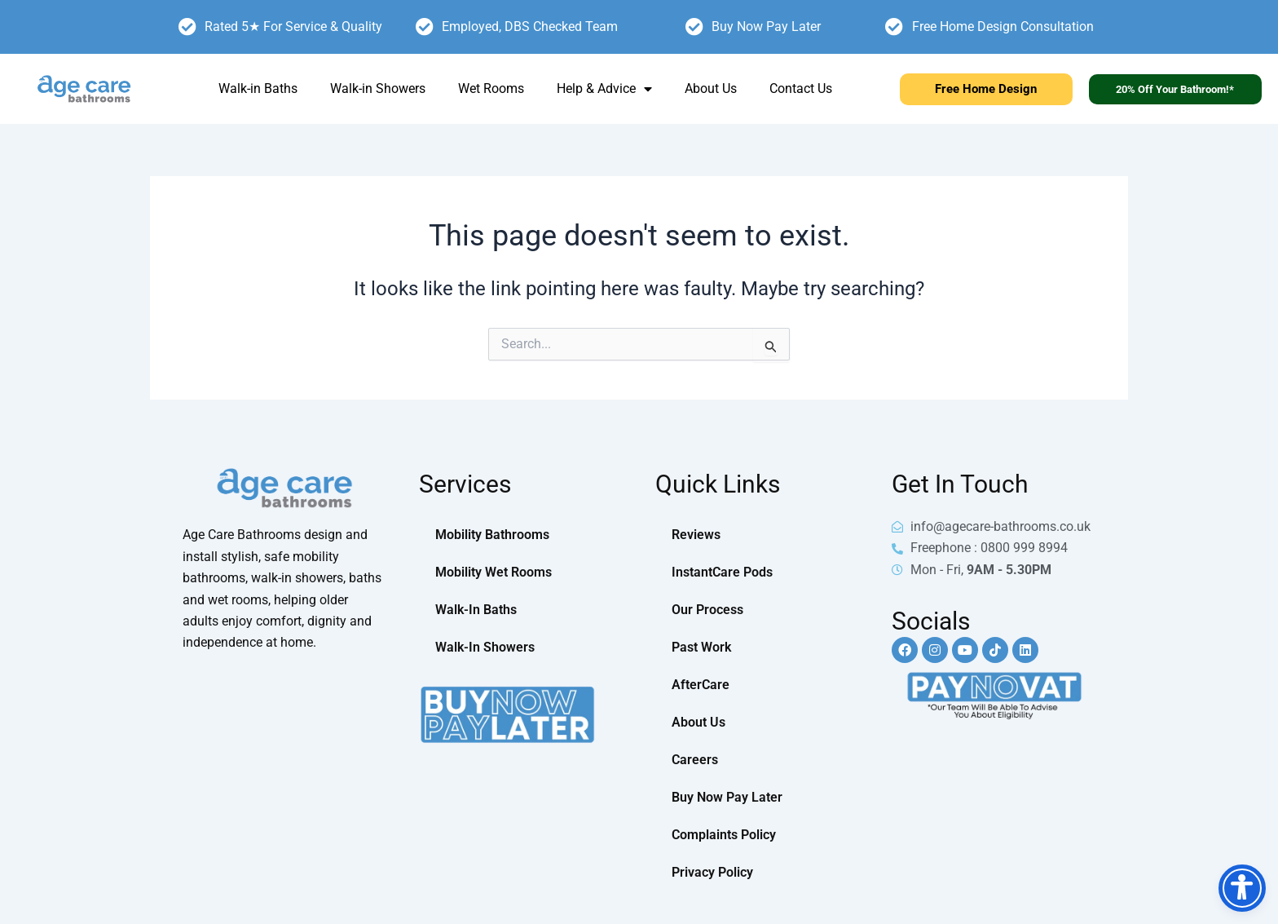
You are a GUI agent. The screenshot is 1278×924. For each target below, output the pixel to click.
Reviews (696, 534)
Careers (695, 759)
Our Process (707, 609)
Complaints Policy (724, 834)
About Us (711, 88)
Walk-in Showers (377, 88)
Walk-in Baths (257, 88)
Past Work (701, 647)
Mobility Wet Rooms (493, 572)
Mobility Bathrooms (492, 534)
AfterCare (700, 684)
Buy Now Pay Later (727, 797)
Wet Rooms (491, 88)
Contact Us (800, 88)
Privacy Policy (712, 872)
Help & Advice (604, 89)
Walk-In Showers (485, 647)
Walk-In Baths (476, 609)
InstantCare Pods (722, 572)
